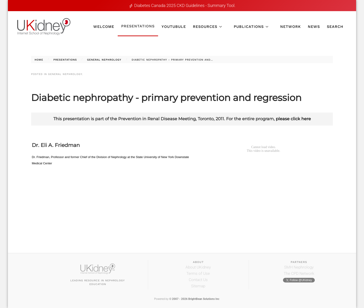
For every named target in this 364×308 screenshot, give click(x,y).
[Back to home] (44, 26)
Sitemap (198, 286)
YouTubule (174, 26)
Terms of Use (198, 273)
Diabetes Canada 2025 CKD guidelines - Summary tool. (184, 5)
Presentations (138, 26)
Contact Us (198, 279)
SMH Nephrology (299, 267)
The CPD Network (299, 273)
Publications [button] (251, 26)
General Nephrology (65, 74)
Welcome (103, 26)
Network (290, 26)
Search (335, 26)
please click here (293, 118)
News (314, 26)
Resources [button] (207, 26)
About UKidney (198, 267)
